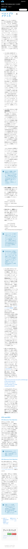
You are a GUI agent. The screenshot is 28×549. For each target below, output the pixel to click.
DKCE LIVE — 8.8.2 (6, 6)
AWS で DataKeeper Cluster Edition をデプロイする (6, 521)
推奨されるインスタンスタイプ (13, 520)
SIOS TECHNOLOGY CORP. (10, 4)
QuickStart (8, 368)
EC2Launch (8, 263)
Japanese (24, 1)
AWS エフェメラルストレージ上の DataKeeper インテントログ (10, 242)
